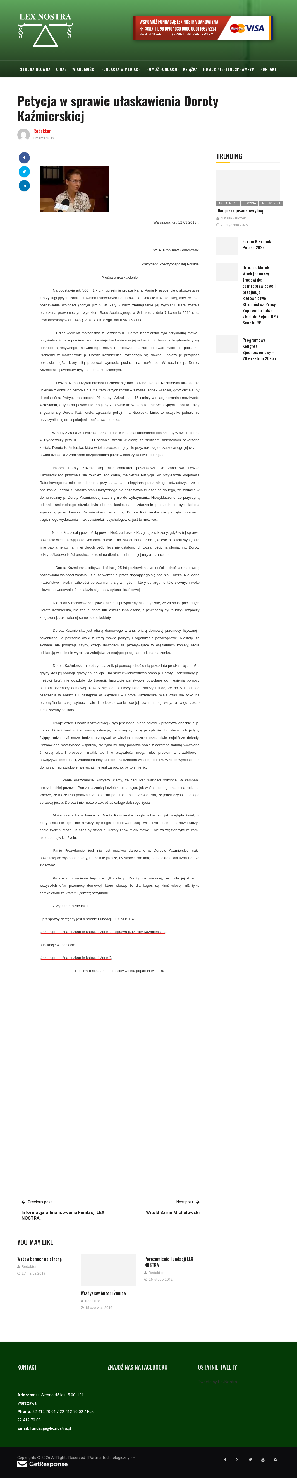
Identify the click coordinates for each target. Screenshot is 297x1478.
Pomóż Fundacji (162, 69)
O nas (61, 69)
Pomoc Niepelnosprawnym (229, 69)
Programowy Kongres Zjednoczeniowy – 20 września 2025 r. (260, 349)
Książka (190, 69)
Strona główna (35, 69)
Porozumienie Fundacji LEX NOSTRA (168, 1262)
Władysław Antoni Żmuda (103, 1293)
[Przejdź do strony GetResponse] (42, 1464)
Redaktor (42, 131)
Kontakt (268, 69)
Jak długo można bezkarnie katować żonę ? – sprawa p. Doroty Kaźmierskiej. (103, 932)
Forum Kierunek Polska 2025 (257, 244)
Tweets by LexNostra (217, 1381)
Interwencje (271, 203)
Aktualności (228, 203)
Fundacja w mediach (121, 69)
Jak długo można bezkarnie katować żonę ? (76, 958)
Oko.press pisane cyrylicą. (240, 210)
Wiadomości (84, 69)
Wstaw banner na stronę (39, 1259)
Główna (249, 203)
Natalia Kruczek (233, 218)
